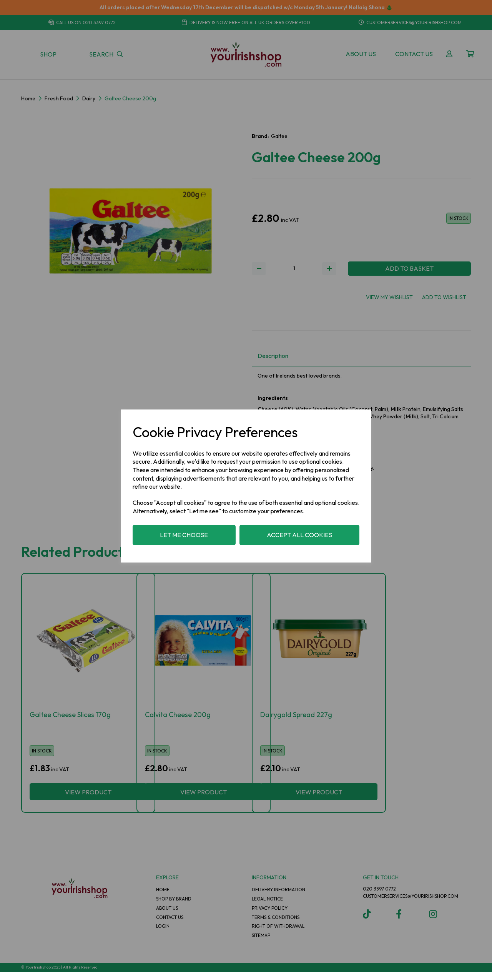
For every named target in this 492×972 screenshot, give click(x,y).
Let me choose (184, 535)
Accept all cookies (299, 535)
